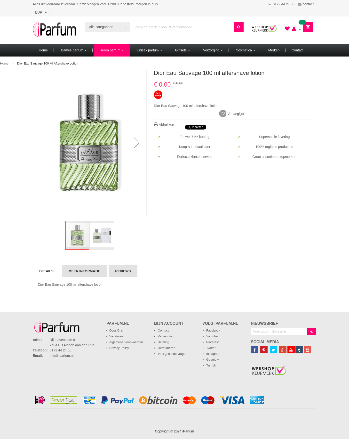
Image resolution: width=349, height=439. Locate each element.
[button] (136, 142)
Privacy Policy (119, 348)
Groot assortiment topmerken (274, 157)
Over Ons (116, 330)
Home (4, 63)
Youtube (212, 336)
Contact (163, 330)
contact (306, 4)
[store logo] (54, 30)
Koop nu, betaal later (194, 147)
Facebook (213, 330)
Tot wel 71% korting (194, 137)
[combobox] (182, 27)
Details (46, 271)
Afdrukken (164, 125)
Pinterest (212, 342)
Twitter (210, 348)
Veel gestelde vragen (172, 354)
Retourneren (166, 348)
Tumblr (211, 365)
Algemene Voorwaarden (126, 342)
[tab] (46, 271)
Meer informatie (84, 271)
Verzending (166, 336)
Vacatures (116, 336)
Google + (212, 359)
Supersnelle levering (274, 137)
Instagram (213, 354)
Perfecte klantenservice (194, 157)
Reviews (123, 271)
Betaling (163, 342)
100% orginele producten (274, 147)
